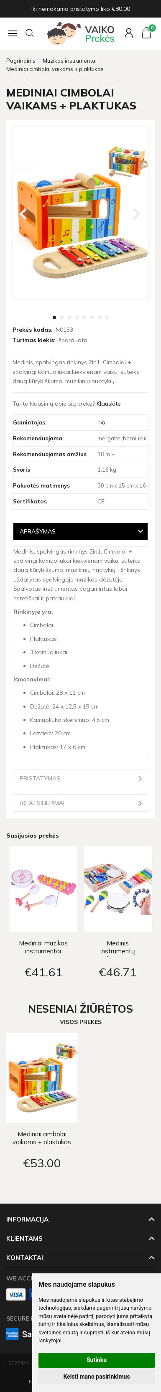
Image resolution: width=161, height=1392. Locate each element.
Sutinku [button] (97, 1359)
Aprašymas (38, 531)
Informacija (27, 1219)
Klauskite (109, 403)
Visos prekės (81, 1021)
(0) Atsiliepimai (42, 802)
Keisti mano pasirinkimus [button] (96, 1376)
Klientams (24, 1238)
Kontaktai (24, 1258)
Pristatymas (40, 778)
